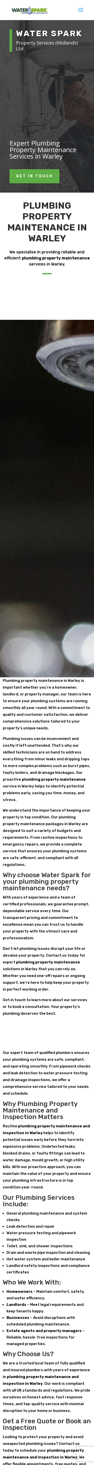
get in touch (34, 176)
